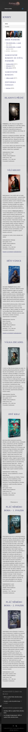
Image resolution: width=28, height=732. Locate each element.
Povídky (7, 26)
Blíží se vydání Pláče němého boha (13, 697)
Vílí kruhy (8, 66)
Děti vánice (9, 68)
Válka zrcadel (9, 78)
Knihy (6, 23)
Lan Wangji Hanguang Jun (10, 715)
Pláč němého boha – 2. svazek (13, 47)
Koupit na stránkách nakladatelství (12, 251)
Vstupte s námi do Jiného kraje (12, 701)
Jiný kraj (8, 88)
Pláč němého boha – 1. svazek (13, 43)
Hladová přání (10, 64)
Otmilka (6, 711)
